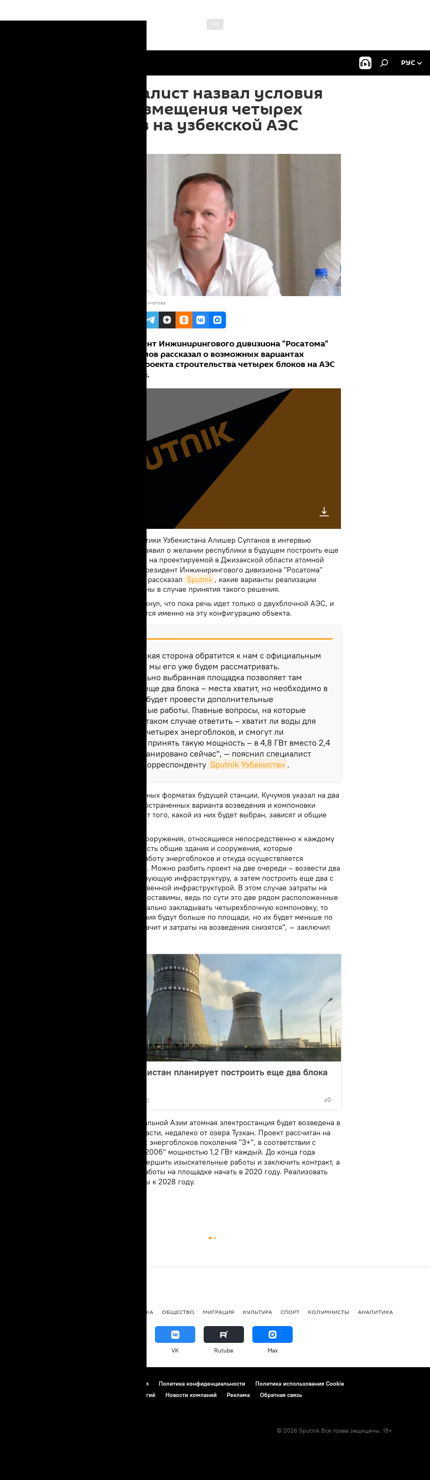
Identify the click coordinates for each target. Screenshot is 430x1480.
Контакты (60, 1383)
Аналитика (375, 1312)
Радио (100, 1201)
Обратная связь (281, 1395)
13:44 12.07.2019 (111, 143)
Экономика (134, 1312)
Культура (257, 1312)
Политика (61, 1312)
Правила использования (116, 1383)
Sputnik (199, 579)
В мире (96, 1312)
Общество (178, 1312)
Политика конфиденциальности (202, 1383)
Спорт (290, 1312)
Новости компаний (191, 1395)
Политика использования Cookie (299, 1383)
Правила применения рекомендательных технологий (82, 1395)
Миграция (218, 1312)
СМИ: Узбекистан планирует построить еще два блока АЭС (212, 1077)
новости (23, 1312)
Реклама (238, 1395)
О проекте (23, 1383)
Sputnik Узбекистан (247, 764)
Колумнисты (328, 1312)
